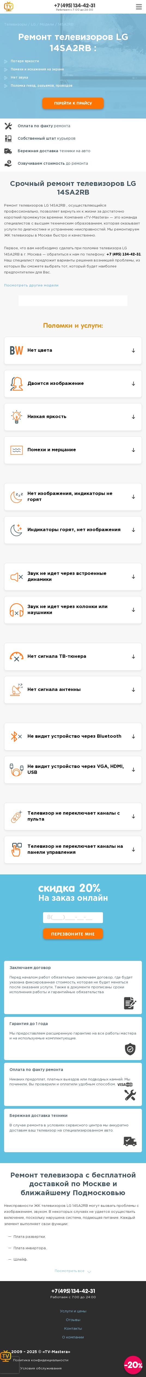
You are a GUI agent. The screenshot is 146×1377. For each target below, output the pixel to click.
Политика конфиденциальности (40, 1360)
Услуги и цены (73, 1311)
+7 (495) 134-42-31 (74, 5)
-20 (133, 1365)
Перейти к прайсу (73, 103)
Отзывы (73, 1320)
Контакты (73, 1328)
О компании (73, 1337)
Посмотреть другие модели (31, 285)
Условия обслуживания (41, 1368)
